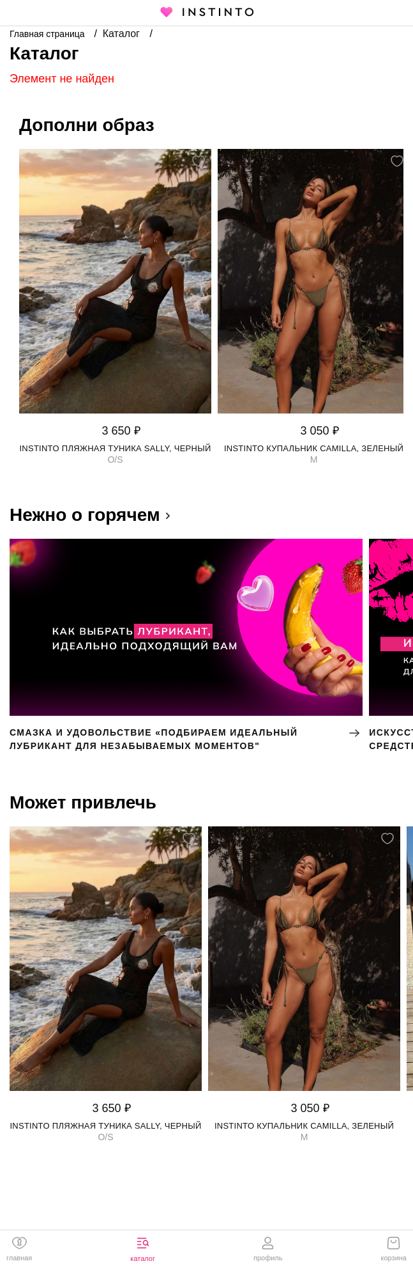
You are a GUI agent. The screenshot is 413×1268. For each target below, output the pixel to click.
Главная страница (48, 34)
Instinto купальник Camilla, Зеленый (313, 448)
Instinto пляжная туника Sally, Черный (115, 448)
